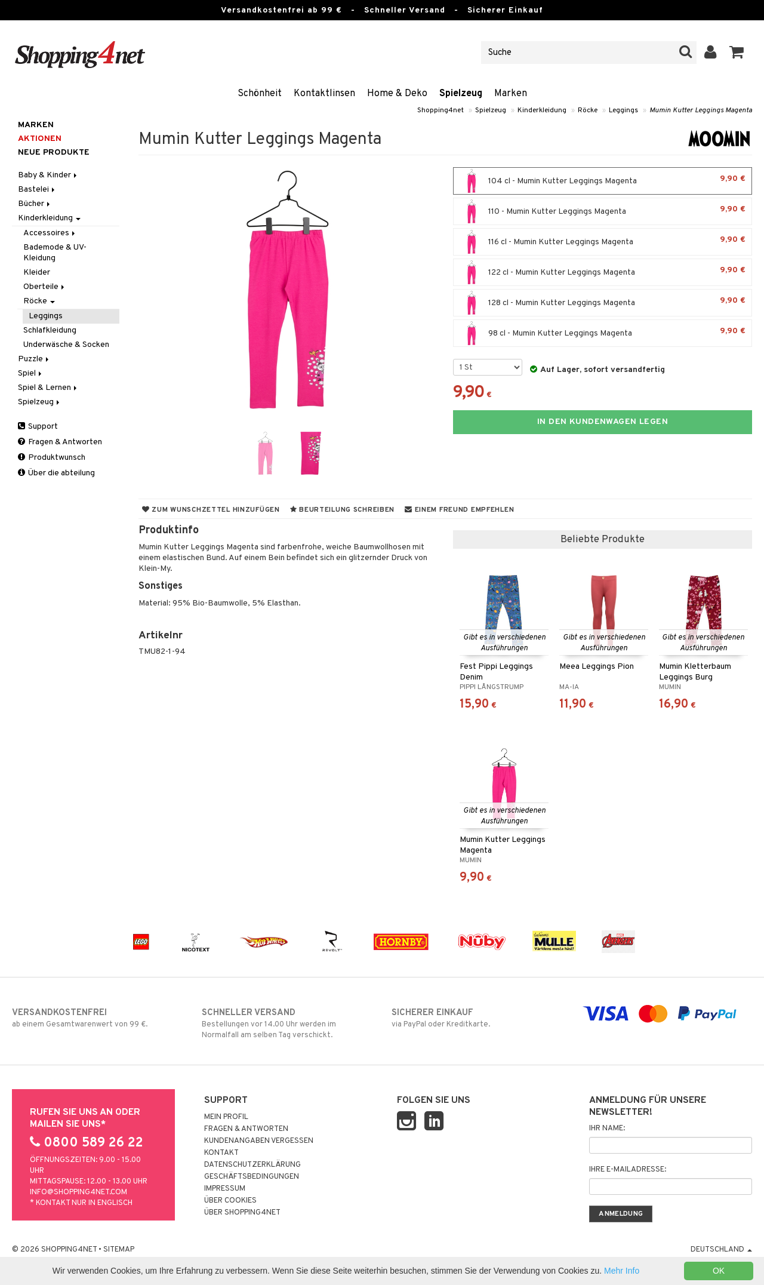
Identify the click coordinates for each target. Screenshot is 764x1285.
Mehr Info (621, 1270)
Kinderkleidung (541, 110)
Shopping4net (440, 110)
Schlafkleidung (49, 330)
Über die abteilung (56, 473)
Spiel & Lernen (48, 388)
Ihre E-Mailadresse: (627, 1170)
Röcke (587, 110)
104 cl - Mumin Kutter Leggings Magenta (602, 181)
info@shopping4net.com (78, 1192)
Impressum (224, 1189)
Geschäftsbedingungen (251, 1177)
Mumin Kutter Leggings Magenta (700, 110)
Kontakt (221, 1153)
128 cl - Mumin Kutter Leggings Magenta (602, 303)
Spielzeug (460, 94)
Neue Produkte (54, 152)
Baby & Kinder (48, 175)
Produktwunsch (51, 458)
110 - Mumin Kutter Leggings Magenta (602, 211)
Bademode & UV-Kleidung (55, 252)
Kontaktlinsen (324, 94)
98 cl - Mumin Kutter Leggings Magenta (602, 333)
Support (38, 427)
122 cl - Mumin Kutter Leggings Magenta (602, 272)
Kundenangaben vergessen (258, 1141)
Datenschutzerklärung (252, 1165)
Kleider (36, 273)
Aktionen (39, 139)
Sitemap (118, 1250)
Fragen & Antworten (60, 442)
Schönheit (260, 94)
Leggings (623, 110)
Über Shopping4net (242, 1213)
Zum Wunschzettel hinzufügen (211, 510)
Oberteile (44, 287)
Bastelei (37, 190)
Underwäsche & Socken (66, 345)
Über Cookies (230, 1201)
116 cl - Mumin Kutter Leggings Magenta (602, 242)
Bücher (35, 204)
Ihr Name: (607, 1128)
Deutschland (721, 1250)
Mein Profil (226, 1117)
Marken (510, 94)
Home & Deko (397, 94)
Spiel (31, 373)
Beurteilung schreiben (342, 510)
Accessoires (50, 233)
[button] (737, 52)
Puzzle (34, 359)
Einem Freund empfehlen (459, 510)
